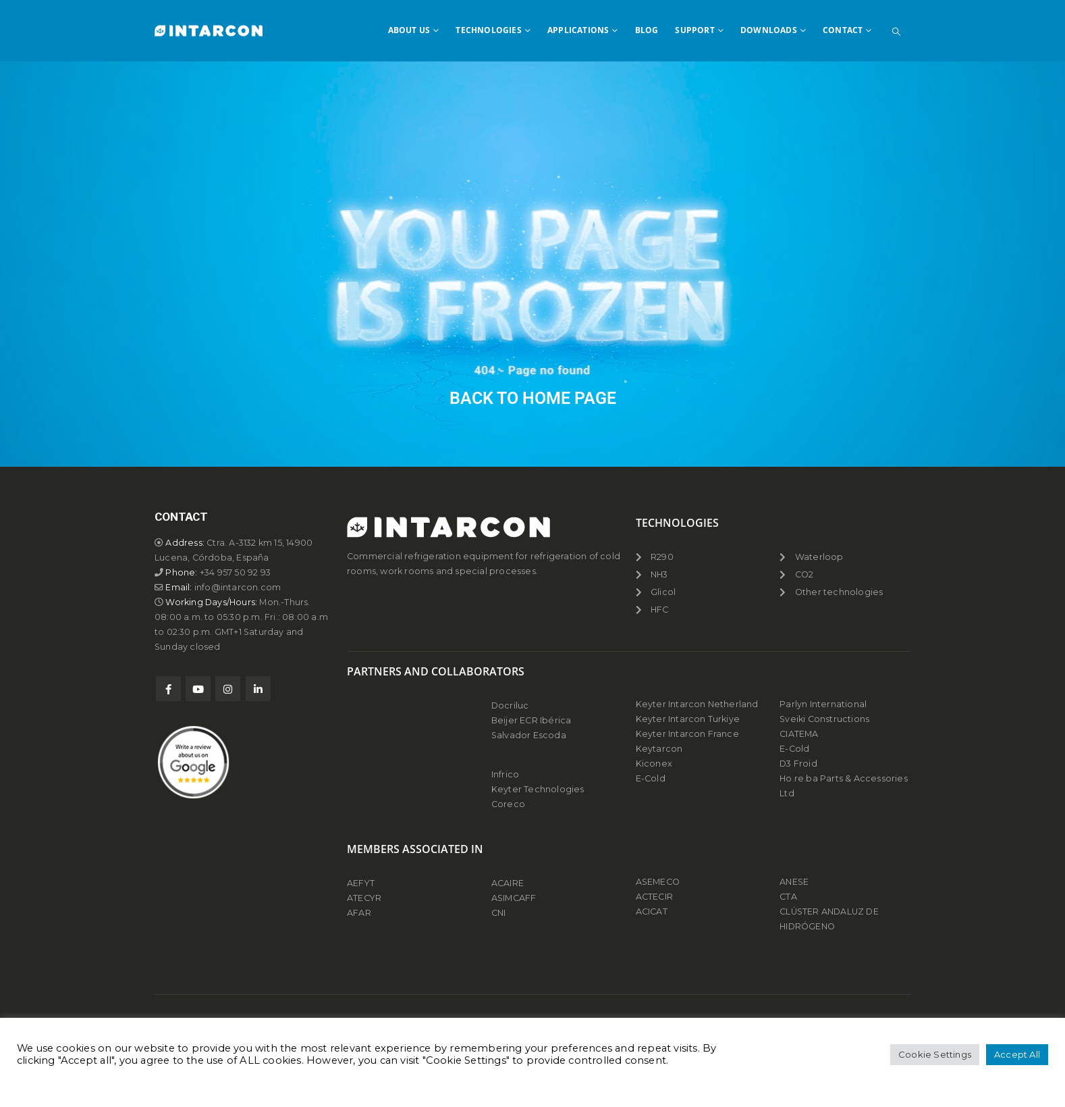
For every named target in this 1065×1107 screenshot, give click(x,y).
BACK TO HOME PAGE (532, 398)
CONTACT (843, 30)
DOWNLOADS (768, 30)
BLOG (647, 30)
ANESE (794, 882)
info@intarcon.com (237, 587)
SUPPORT (694, 30)
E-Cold (650, 778)
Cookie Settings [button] (934, 1054)
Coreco (508, 804)
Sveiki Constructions (824, 719)
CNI (498, 913)
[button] (896, 31)
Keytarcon (659, 749)
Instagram (227, 688)
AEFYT (361, 883)
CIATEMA (799, 734)
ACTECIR (654, 897)
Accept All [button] (1017, 1054)
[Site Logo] (209, 30)
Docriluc (510, 705)
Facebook (168, 688)
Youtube (198, 688)
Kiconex (654, 763)
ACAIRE (507, 883)
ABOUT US (409, 30)
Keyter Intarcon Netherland (697, 704)
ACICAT (651, 911)
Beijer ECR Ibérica (531, 720)
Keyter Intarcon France (687, 734)
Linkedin (258, 688)
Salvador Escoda (528, 735)
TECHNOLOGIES (488, 30)
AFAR (360, 913)
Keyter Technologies (537, 789)
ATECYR (364, 898)
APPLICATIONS (578, 30)
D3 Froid (798, 763)
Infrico (505, 774)
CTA (788, 897)
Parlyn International (823, 704)
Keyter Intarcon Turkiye (688, 719)
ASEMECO (658, 882)
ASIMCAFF (514, 898)
